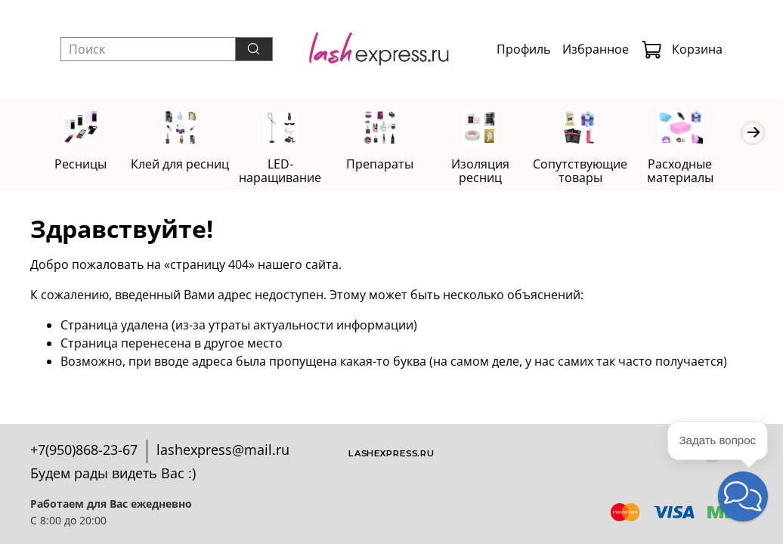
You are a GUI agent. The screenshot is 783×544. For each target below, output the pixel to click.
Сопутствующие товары (598, 171)
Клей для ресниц (185, 164)
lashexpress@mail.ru (222, 449)
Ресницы (82, 164)
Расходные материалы (701, 171)
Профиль (523, 49)
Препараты (391, 164)
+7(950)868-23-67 (84, 449)
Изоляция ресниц (495, 171)
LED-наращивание (288, 171)
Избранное (595, 49)
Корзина (682, 49)
